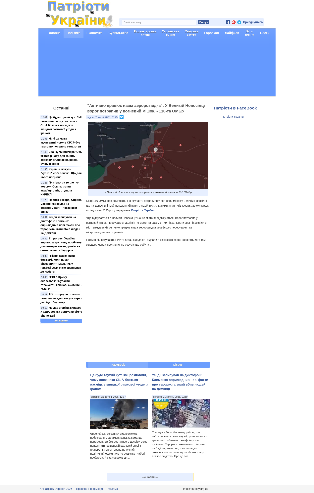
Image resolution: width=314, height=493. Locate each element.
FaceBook (118, 364)
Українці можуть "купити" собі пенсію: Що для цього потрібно (61, 173)
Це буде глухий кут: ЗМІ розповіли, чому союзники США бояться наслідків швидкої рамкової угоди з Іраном (60, 125)
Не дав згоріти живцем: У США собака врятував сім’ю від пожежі (61, 311)
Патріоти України (142, 210)
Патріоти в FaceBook (235, 108)
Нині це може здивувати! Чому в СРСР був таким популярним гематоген (60, 142)
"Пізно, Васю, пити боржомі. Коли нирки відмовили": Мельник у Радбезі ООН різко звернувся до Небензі (60, 263)
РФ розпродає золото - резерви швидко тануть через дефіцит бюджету (61, 298)
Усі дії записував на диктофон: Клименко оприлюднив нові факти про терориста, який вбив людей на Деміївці (60, 225)
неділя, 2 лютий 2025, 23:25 (102, 117)
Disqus (178, 364)
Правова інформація (89, 488)
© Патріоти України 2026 (56, 488)
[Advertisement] (157, 68)
